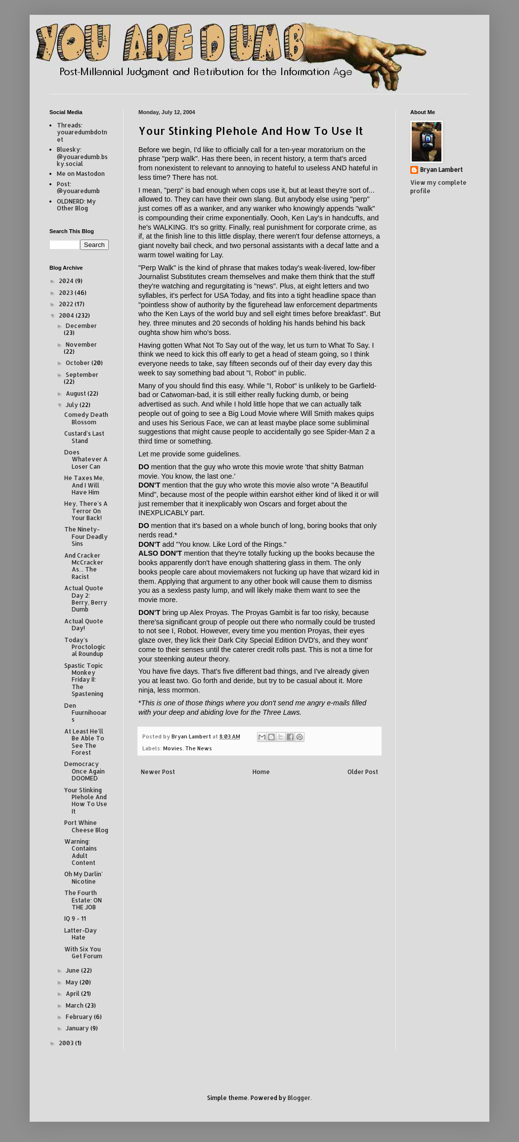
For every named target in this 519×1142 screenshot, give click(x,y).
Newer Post (158, 771)
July (73, 404)
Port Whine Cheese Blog (86, 826)
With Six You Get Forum (83, 952)
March (75, 1005)
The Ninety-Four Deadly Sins (86, 536)
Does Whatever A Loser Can (86, 459)
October (78, 363)
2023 (67, 292)
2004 (67, 315)
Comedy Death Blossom (86, 418)
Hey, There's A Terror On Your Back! (86, 511)
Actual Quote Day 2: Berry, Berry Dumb (85, 598)
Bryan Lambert (441, 169)
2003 (67, 1043)
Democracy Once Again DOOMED (84, 771)
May (73, 982)
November (81, 344)
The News (198, 748)
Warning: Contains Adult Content (80, 852)
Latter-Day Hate (80, 934)
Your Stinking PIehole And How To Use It (85, 800)
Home (261, 771)
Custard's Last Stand (84, 437)
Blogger (299, 1097)
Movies (172, 748)
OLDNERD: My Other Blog (76, 205)
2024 (67, 281)
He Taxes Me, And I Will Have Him (84, 485)
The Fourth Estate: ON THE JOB (83, 900)
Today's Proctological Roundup (85, 647)
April (73, 993)
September (82, 374)
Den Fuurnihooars (85, 713)
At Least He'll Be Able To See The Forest (84, 742)
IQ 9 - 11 (75, 918)
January (78, 1028)
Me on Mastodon (81, 173)
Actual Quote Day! (83, 624)
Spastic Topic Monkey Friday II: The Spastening (83, 680)
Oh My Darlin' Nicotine (83, 877)
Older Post (362, 771)
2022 (67, 304)
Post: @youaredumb (78, 187)
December (81, 325)
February (80, 1016)
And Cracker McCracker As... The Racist (83, 566)
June (73, 970)
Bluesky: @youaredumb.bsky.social (82, 156)
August (76, 393)
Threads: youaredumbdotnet (82, 132)
